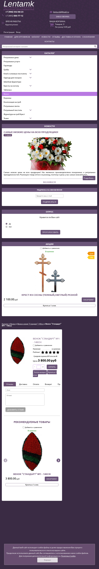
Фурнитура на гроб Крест (14, 114)
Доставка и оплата (71, 37)
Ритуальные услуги (12, 61)
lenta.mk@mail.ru (61, 12)
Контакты (49, 41)
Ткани (6, 118)
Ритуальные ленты (12, 106)
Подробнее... (89, 178)
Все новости (49, 182)
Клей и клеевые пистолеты (15, 73)
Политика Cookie (68, 556)
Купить (52, 367)
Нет (10, 227)
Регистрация (9, 32)
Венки (6, 94)
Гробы (6, 69)
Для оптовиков (22, 37)
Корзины (7, 98)
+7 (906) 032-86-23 (14, 11)
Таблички (8, 90)
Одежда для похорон (13, 77)
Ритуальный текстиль (13, 110)
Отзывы (56, 37)
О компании (88, 37)
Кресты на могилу (11, 86)
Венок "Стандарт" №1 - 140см (32, 473)
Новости (45, 37)
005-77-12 (14, 15)
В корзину (89, 300)
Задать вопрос (40, 372)
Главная (8, 37)
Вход (18, 32)
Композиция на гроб (12, 102)
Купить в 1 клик (49, 305)
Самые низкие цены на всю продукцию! (31, 131)
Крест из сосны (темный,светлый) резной (50, 294)
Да (10, 224)
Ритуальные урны (11, 57)
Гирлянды (8, 65)
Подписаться (49, 202)
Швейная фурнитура (12, 81)
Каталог (36, 37)
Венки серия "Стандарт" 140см (30, 324)
